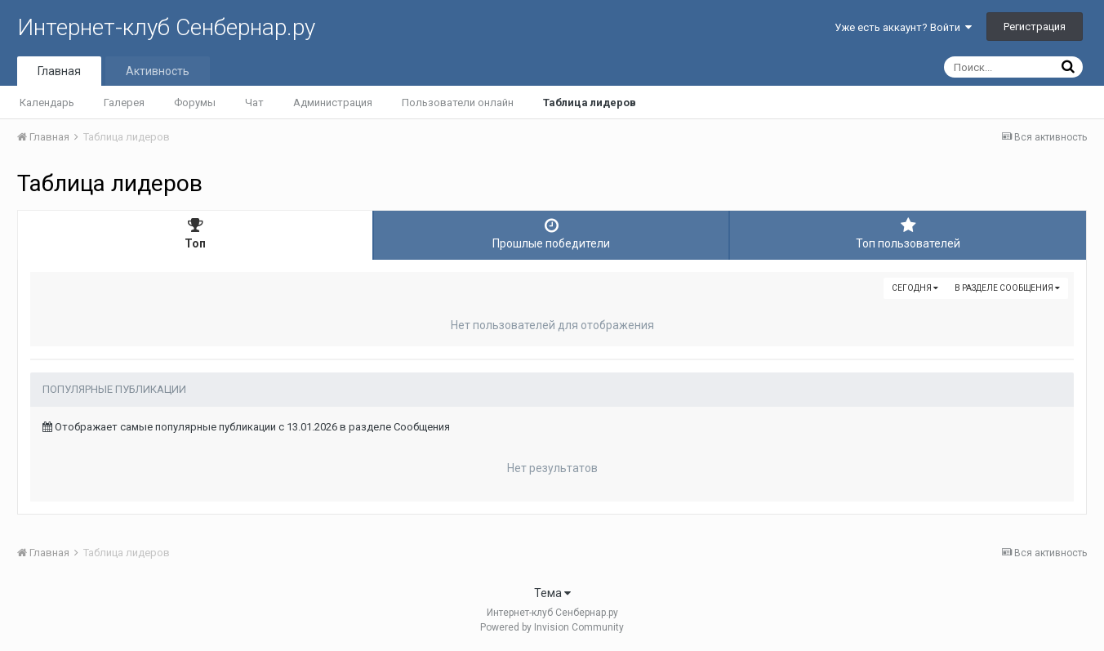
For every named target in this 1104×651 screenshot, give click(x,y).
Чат (254, 102)
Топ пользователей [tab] (908, 233)
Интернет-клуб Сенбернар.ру (166, 27)
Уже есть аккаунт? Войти (903, 27)
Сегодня (915, 287)
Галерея (124, 102)
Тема (552, 593)
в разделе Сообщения (1007, 287)
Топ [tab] (195, 233)
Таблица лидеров (589, 102)
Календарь (47, 102)
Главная (59, 71)
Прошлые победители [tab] (551, 233)
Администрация (332, 102)
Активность (157, 71)
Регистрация (1035, 26)
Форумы (195, 102)
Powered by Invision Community (552, 627)
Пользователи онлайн (458, 102)
